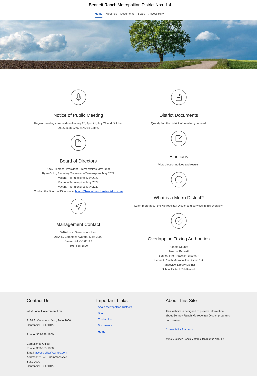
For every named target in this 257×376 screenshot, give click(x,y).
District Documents (178, 115)
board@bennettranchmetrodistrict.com (99, 191)
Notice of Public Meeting (78, 115)
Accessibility (156, 13)
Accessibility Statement (180, 329)
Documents (127, 13)
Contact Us (105, 319)
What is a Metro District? (179, 197)
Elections (178, 156)
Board (141, 13)
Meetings (111, 13)
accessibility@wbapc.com (51, 352)
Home (98, 13)
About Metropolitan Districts (115, 307)
